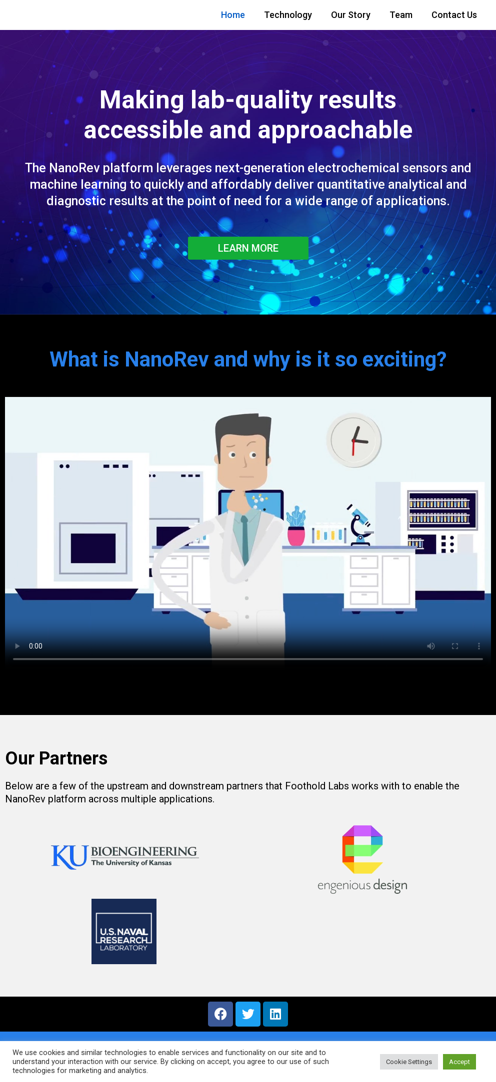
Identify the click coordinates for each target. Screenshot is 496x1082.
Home (233, 14)
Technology (288, 14)
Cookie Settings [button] (409, 1062)
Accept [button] (459, 1062)
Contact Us (454, 14)
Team (401, 14)
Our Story (350, 14)
